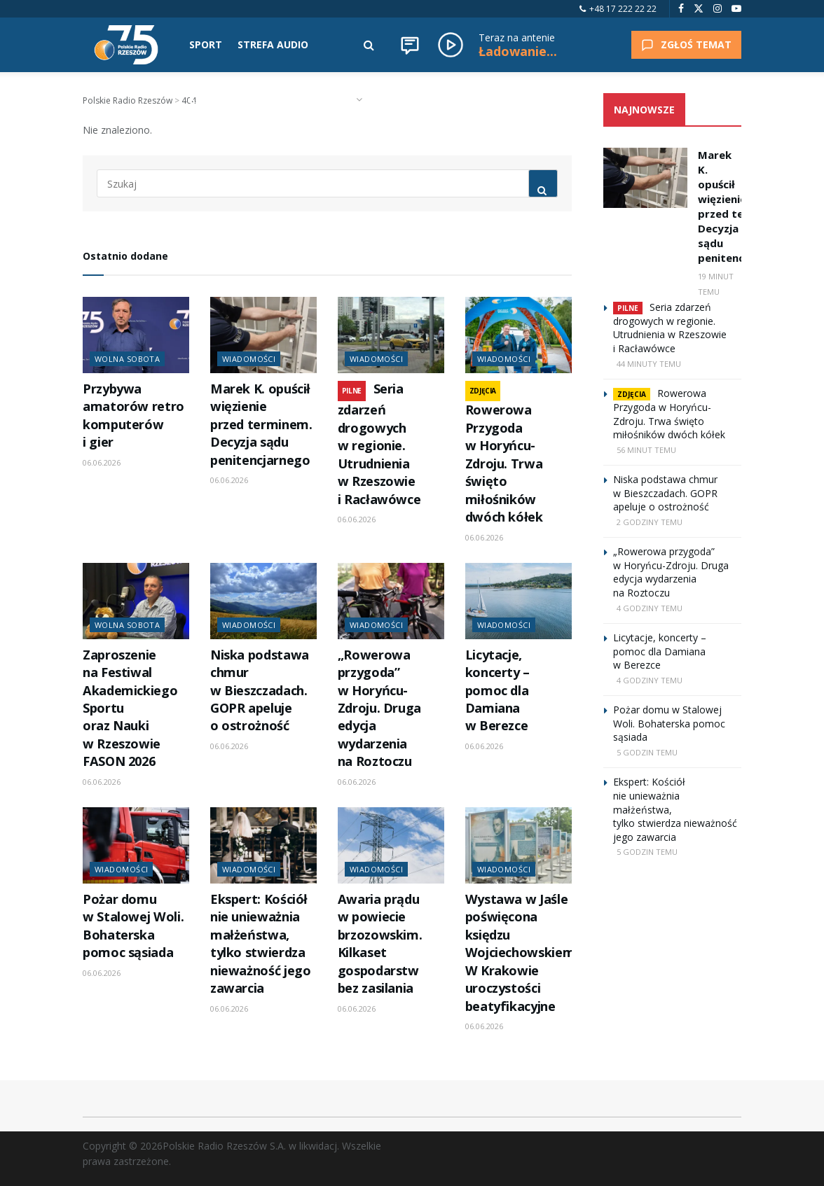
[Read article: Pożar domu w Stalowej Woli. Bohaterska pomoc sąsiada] (136, 845)
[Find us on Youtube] (736, 9)
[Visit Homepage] (126, 45)
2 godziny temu (649, 522)
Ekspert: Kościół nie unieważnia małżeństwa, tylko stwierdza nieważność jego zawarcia (260, 943)
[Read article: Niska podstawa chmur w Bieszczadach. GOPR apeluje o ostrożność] (263, 601)
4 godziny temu (649, 608)
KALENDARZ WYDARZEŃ (247, 99)
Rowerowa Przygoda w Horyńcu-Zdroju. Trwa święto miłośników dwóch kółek (504, 463)
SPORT (205, 44)
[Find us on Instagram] (717, 9)
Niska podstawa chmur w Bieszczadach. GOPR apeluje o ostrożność (259, 690)
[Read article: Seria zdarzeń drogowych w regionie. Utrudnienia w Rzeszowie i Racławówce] (391, 335)
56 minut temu (646, 450)
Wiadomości (248, 359)
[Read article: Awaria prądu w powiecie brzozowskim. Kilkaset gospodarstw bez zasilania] (391, 845)
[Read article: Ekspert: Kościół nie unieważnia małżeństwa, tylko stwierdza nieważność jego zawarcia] (263, 845)
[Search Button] (369, 45)
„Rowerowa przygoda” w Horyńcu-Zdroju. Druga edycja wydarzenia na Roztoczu (379, 708)
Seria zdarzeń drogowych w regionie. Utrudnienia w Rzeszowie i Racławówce (379, 444)
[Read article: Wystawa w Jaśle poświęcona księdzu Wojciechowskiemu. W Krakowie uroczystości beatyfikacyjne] (518, 845)
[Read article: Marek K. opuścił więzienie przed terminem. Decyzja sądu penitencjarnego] (263, 335)
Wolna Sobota (127, 359)
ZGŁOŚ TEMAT (686, 44)
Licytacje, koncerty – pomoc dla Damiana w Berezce (497, 690)
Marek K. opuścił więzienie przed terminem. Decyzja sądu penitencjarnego (261, 424)
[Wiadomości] (410, 45)
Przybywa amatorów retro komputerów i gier (133, 415)
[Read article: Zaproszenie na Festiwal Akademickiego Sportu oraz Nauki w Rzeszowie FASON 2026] (136, 601)
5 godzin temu (647, 752)
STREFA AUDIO (273, 44)
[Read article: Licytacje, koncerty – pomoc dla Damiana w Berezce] (518, 601)
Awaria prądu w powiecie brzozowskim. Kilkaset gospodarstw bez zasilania (380, 943)
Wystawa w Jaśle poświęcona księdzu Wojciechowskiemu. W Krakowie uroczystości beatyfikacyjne (525, 952)
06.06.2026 (102, 462)
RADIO (337, 99)
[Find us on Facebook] (681, 9)
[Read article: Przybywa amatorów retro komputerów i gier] (136, 335)
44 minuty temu (649, 363)
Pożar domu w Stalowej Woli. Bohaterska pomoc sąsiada (133, 926)
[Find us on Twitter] (698, 9)
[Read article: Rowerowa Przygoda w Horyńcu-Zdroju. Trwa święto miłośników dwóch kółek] (518, 335)
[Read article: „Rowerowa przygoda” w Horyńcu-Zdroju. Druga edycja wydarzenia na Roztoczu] (391, 601)
